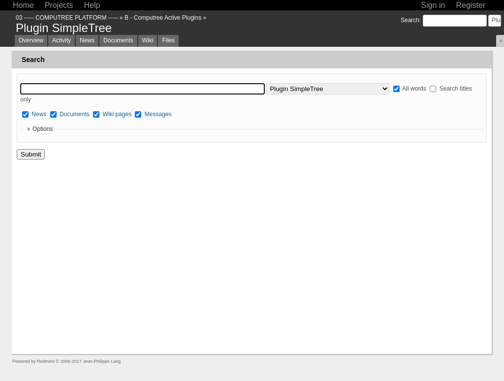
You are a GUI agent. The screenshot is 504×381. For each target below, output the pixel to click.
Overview (31, 40)
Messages (158, 114)
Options (42, 129)
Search (410, 20)
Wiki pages (116, 114)
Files (168, 40)
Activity (61, 40)
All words (409, 88)
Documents (118, 40)
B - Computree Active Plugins (163, 17)
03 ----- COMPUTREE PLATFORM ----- (67, 17)
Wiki (148, 40)
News (87, 40)
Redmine (46, 361)
